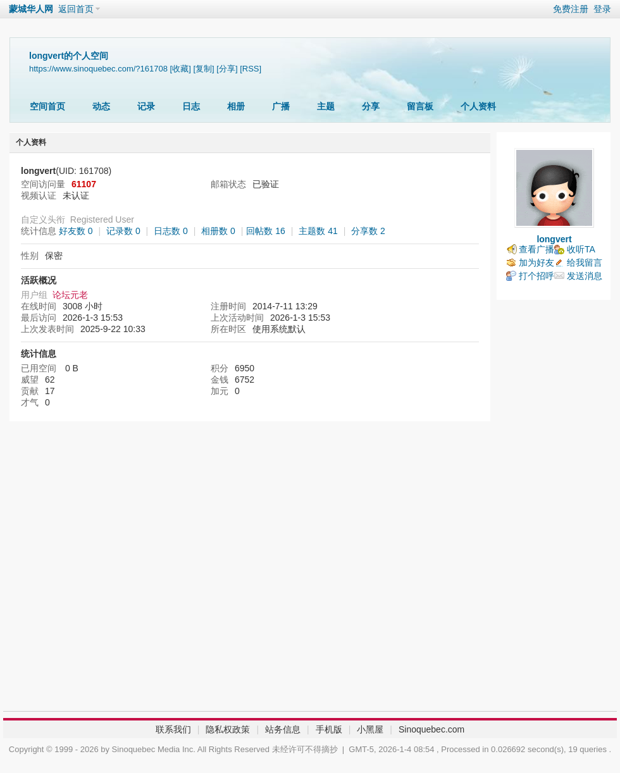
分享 (371, 106)
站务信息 (283, 729)
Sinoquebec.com (431, 729)
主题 (326, 106)
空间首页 (47, 106)
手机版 (329, 729)
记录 (146, 106)
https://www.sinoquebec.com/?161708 (98, 68)
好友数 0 (76, 231)
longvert (553, 239)
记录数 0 (123, 231)
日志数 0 (171, 231)
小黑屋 (370, 729)
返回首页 (76, 9)
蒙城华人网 (31, 9)
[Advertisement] (553, 508)
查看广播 (536, 249)
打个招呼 (536, 276)
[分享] (226, 68)
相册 (236, 106)
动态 (101, 106)
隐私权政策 (228, 729)
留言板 (420, 106)
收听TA (581, 249)
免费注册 (570, 9)
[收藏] (180, 68)
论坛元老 (70, 295)
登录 (602, 9)
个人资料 (478, 106)
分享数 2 (368, 231)
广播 (281, 106)
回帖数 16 (265, 231)
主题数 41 (318, 231)
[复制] (203, 68)
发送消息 (584, 276)
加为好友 (536, 262)
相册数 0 (218, 231)
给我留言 (584, 262)
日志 (191, 106)
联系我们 (173, 729)
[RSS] (250, 68)
